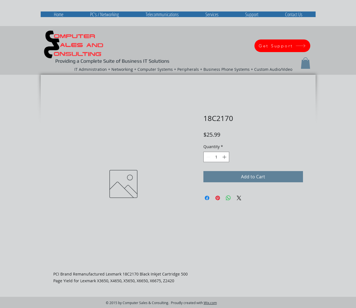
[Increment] (224, 157)
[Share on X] (239, 198)
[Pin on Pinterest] (217, 198)
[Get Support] (282, 45)
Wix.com (210, 302)
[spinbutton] (216, 157)
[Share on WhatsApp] (228, 198)
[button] (305, 63)
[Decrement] (207, 157)
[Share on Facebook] (207, 198)
